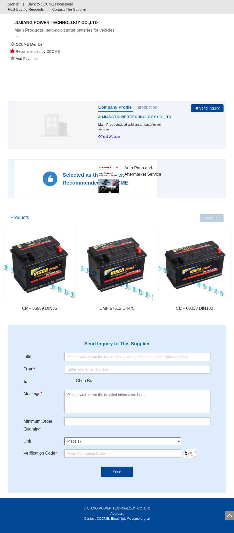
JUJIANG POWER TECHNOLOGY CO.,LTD (134, 117)
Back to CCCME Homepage (50, 4)
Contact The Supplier (69, 9)
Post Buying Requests (26, 9)
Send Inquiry (207, 108)
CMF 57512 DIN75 (116, 308)
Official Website (109, 137)
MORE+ (211, 218)
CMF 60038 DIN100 (194, 308)
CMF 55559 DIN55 (39, 308)
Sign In (13, 4)
